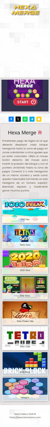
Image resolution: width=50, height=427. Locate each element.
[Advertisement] (25, 48)
